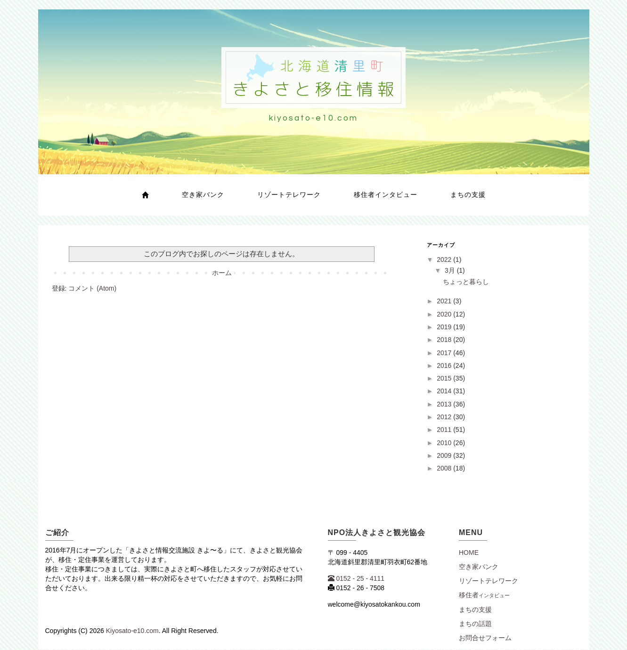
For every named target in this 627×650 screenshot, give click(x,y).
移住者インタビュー (385, 194)
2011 (445, 429)
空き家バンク (203, 194)
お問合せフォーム (485, 638)
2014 (445, 391)
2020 (445, 314)
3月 (451, 270)
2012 (445, 417)
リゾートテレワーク (289, 194)
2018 (445, 339)
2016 (445, 365)
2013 (445, 404)
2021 (445, 301)
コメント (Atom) (92, 288)
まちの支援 (468, 194)
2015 (445, 378)
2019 (445, 327)
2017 (445, 353)
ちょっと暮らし (466, 281)
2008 (445, 468)
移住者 (484, 595)
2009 (445, 455)
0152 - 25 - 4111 (356, 578)
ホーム (222, 272)
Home (469, 552)
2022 (445, 259)
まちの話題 (475, 623)
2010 (445, 443)
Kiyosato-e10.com (132, 630)
